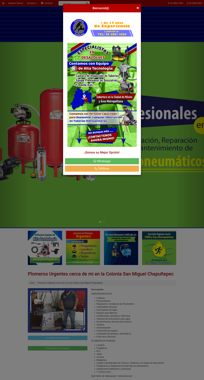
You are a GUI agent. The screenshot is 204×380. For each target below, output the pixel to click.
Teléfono (102, 168)
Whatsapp (102, 161)
